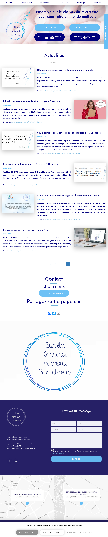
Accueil (9, 2)
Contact (98, 2)
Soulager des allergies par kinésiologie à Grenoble (30, 164)
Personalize (72, 532)
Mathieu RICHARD (50, 63)
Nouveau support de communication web (25, 229)
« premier (42, 264)
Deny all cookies (52, 532)
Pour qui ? (63, 2)
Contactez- (84, 27)
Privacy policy (86, 532)
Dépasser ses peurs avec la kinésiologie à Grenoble (65, 70)
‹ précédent (53, 264)
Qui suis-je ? (81, 2)
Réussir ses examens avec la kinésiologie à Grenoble (31, 101)
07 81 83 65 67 (49, 27)
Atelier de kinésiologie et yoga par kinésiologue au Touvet (68, 195)
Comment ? (45, 2)
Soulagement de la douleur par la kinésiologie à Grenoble (69, 132)
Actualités (60, 63)
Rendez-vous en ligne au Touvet (84, 37)
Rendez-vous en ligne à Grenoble (49, 37)
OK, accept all (27, 532)
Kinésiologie (26, 2)
